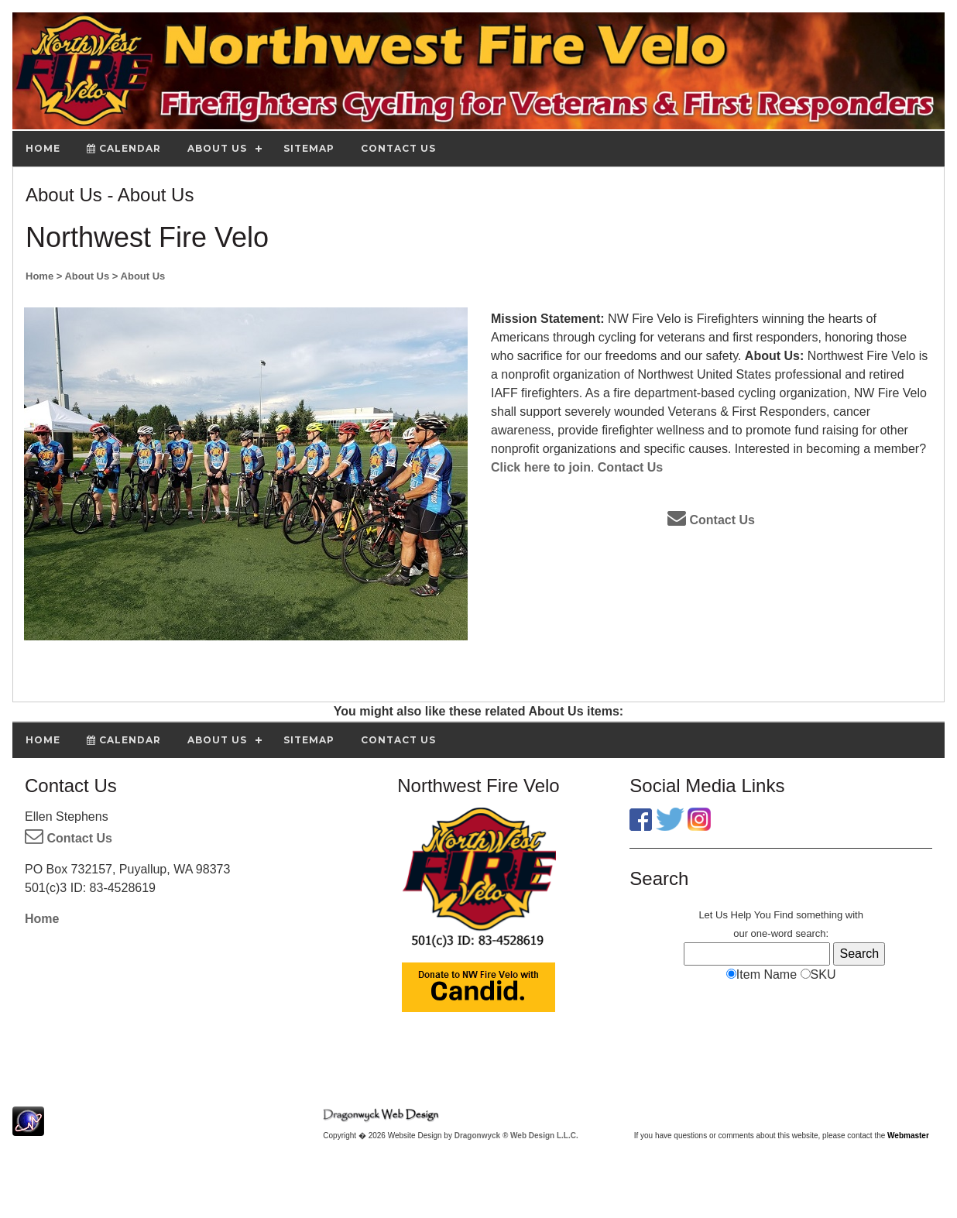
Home (42, 918)
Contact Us (630, 467)
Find (783, 915)
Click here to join (541, 467)
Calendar (124, 148)
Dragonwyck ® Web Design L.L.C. (516, 1135)
